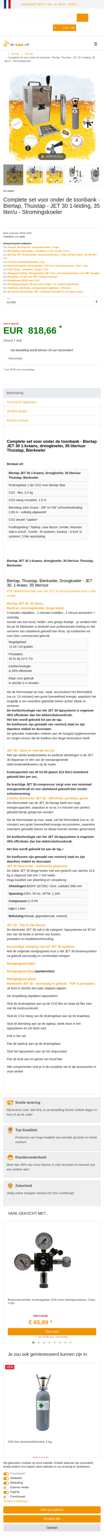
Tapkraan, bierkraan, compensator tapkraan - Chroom (39, 287)
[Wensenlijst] (50, 27)
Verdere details (17, 411)
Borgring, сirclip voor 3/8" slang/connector (33, 276)
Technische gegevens (22, 401)
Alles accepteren (52, 1510)
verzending (27, 369)
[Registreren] (43, 27)
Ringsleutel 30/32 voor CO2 (24, 280)
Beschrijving (15, 392)
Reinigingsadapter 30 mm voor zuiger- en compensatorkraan (43, 284)
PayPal (14, 1492)
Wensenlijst (13, 358)
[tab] (52, 392)
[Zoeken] (82, 17)
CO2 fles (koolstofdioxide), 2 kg (26, 261)
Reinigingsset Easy (21, 971)
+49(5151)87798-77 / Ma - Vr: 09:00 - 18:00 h (46, 4)
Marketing (16, 1482)
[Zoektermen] (48, 17)
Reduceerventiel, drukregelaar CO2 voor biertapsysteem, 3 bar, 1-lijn (48, 265)
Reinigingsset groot (21, 978)
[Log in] (36, 27)
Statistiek (16, 1478)
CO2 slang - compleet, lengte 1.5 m (28, 269)
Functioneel (17, 1473)
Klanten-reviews (18, 420)
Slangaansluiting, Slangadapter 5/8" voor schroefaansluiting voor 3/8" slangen (54, 272)
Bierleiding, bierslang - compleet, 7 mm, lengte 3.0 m (38, 250)
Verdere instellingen (16, 1501)
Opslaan (52, 1527)
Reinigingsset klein (21, 963)
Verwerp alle (51, 1518)
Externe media (19, 1487)
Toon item (52, 1331)
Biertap (15, 53)
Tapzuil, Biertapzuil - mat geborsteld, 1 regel (33, 247)
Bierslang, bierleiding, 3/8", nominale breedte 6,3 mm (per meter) (45, 291)
